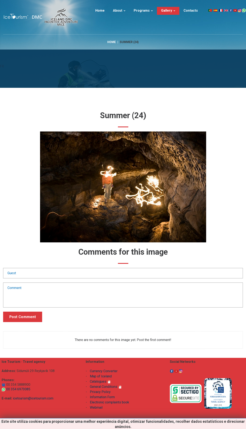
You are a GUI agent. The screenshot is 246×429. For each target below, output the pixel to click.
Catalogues (100, 381)
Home (111, 42)
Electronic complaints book (109, 402)
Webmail (96, 407)
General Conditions (105, 387)
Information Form (102, 397)
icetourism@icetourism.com (33, 398)
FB (2, 66)
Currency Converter (103, 371)
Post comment (22, 317)
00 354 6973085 (16, 389)
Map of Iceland (101, 376)
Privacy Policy (100, 392)
